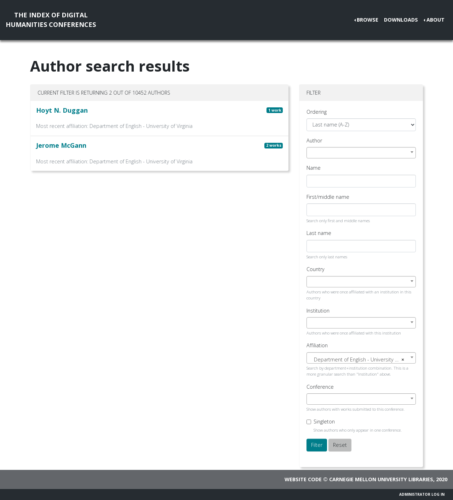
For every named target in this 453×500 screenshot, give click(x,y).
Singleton (324, 421)
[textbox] (361, 360)
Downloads (401, 19)
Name (313, 167)
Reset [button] (340, 445)
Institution (317, 310)
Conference (320, 386)
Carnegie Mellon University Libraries (381, 479)
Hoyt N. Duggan (62, 110)
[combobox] (361, 152)
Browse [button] (367, 19)
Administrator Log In (422, 494)
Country (315, 269)
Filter (316, 445)
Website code (303, 479)
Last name (318, 233)
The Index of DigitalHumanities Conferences (51, 20)
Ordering (316, 111)
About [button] (435, 19)
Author (314, 140)
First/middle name (327, 196)
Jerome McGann (61, 145)
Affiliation (317, 345)
